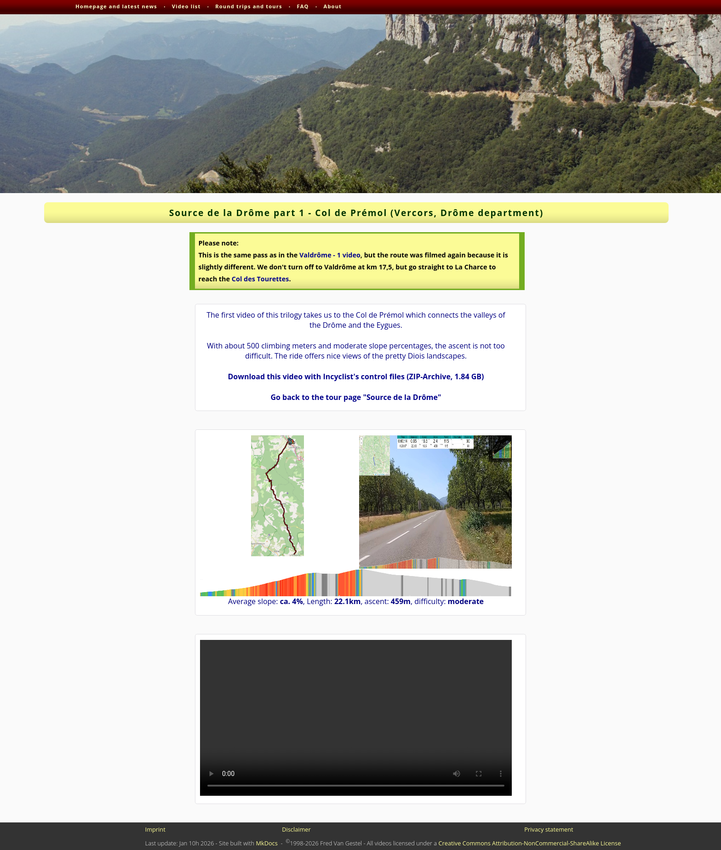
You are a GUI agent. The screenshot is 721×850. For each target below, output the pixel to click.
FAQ (303, 6)
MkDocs (266, 843)
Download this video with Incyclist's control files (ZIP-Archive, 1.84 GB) (356, 376)
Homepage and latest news (116, 6)
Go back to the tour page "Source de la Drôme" (355, 397)
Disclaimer (296, 829)
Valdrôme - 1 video (329, 255)
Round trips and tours (248, 6)
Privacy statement (548, 829)
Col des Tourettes (260, 278)
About (333, 6)
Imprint (155, 829)
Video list (186, 6)
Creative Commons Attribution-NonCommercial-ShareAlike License (529, 843)
